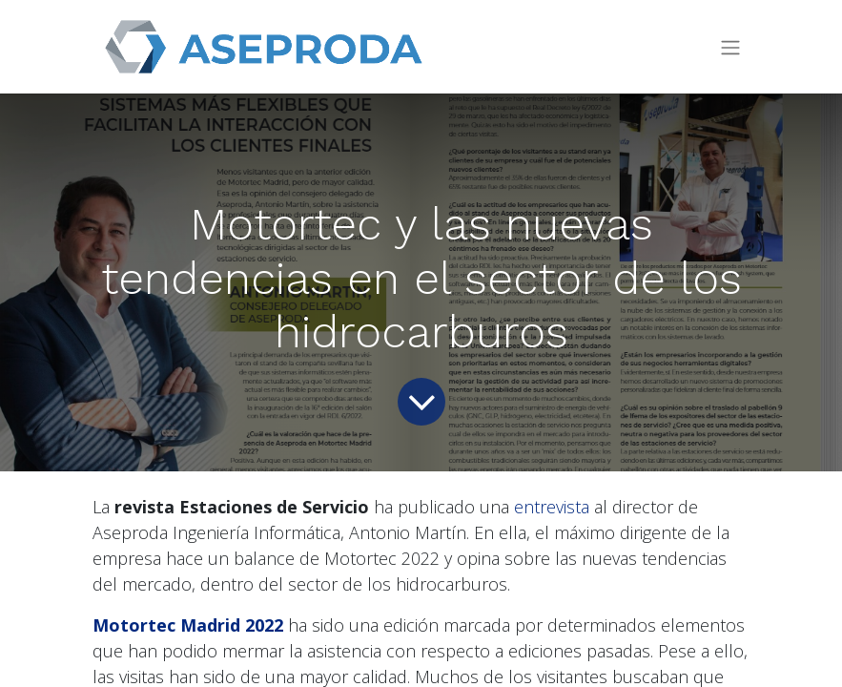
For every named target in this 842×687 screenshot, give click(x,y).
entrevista (551, 506)
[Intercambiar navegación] (730, 47)
